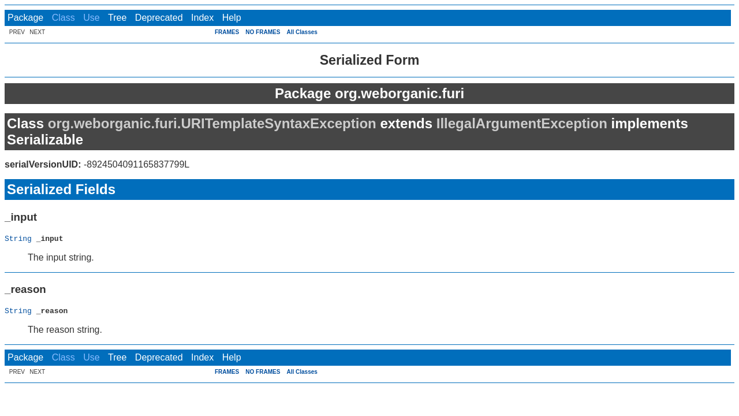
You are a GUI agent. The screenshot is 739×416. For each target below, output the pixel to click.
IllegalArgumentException (521, 123)
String (18, 240)
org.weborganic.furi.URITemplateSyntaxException (212, 123)
